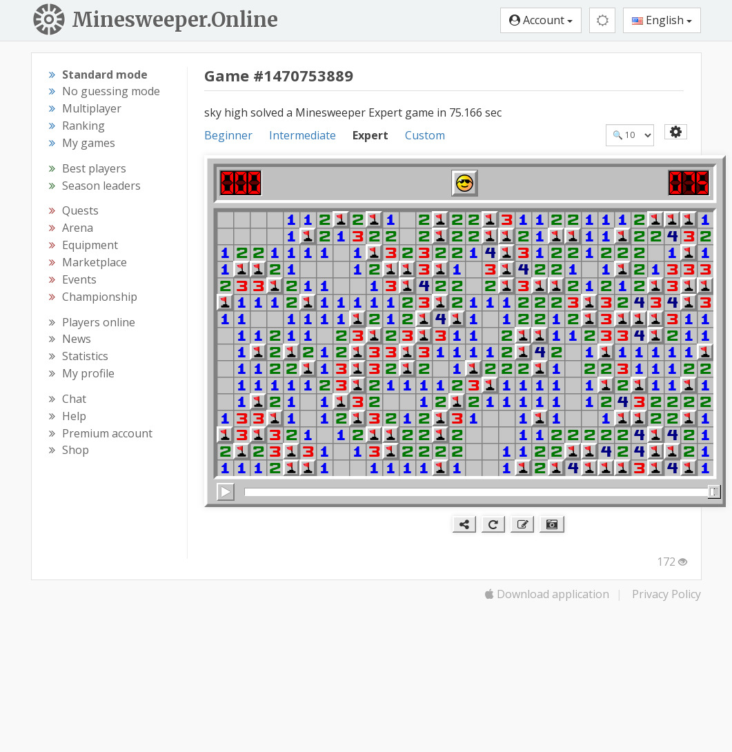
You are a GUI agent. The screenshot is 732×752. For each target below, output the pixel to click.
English (662, 20)
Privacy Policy (666, 594)
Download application (547, 594)
